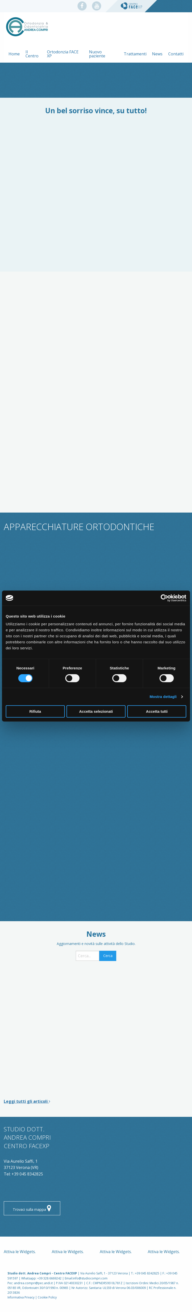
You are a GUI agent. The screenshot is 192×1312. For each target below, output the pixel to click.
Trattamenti (135, 54)
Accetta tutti (157, 711)
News (157, 54)
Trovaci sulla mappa (32, 1208)
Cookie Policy (47, 1297)
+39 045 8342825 (27, 1174)
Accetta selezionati (96, 711)
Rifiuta (35, 711)
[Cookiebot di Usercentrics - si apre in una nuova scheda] (164, 598)
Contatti (176, 54)
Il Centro (32, 54)
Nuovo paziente (97, 54)
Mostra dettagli (163, 696)
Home (14, 54)
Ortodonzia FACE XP (62, 54)
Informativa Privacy (21, 1297)
